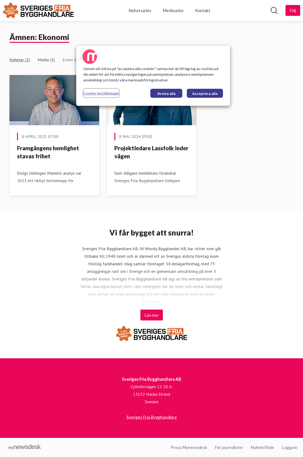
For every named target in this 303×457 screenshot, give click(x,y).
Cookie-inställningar (101, 93)
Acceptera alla (205, 93)
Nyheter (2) (19, 59)
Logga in (289, 447)
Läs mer (151, 315)
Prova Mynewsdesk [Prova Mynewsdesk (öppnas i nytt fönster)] (189, 447)
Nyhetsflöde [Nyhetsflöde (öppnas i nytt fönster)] (262, 447)
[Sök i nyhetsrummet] (274, 10)
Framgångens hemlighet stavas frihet (48, 152)
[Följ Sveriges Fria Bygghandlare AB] (292, 10)
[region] (153, 76)
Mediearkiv (173, 10)
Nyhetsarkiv (140, 10)
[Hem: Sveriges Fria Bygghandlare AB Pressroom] (38, 10)
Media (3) (46, 59)
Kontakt (202, 10)
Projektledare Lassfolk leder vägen (151, 152)
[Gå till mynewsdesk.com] (24, 447)
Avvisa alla (166, 93)
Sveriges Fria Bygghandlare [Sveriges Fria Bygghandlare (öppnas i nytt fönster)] (151, 417)
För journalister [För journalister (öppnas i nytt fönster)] (229, 447)
